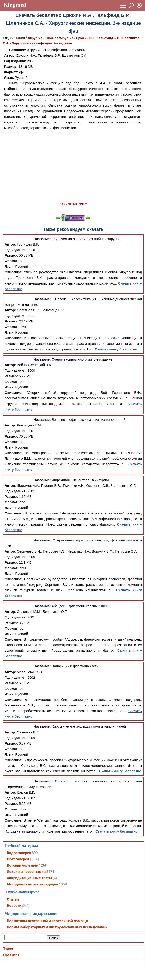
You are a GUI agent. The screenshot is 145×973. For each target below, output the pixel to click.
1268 (43, 865)
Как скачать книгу (73, 203)
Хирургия (35, 38)
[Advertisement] (73, 165)
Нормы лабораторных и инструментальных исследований (57, 927)
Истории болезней (22, 865)
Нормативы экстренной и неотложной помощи (47, 921)
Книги (20, 38)
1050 (63, 884)
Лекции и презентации (26, 872)
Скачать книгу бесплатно (116, 349)
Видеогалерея (19, 853)
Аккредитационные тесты (29, 878)
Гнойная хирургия (59, 38)
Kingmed (14, 5)
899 (35, 853)
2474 (50, 872)
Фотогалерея (18, 859)
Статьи (13, 899)
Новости (14, 906)
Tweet (8, 949)
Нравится (11, 955)
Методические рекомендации (32, 884)
